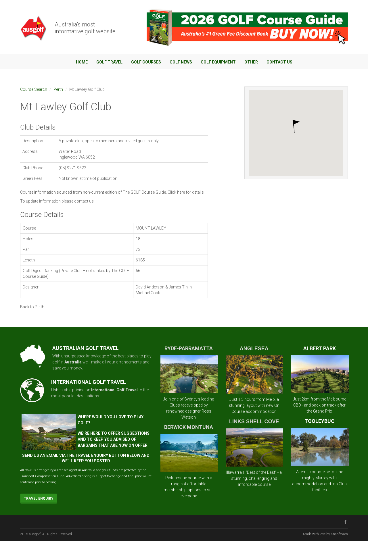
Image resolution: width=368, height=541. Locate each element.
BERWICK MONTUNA (188, 427)
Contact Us (279, 62)
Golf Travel (109, 62)
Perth (58, 89)
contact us (84, 201)
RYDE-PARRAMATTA (188, 348)
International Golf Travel (114, 390)
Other (251, 62)
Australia (73, 362)
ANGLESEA (254, 348)
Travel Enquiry (38, 498)
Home (82, 62)
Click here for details (186, 192)
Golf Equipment (218, 62)
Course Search (33, 89)
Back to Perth (32, 307)
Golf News (181, 62)
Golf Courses (146, 62)
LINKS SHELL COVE (254, 421)
